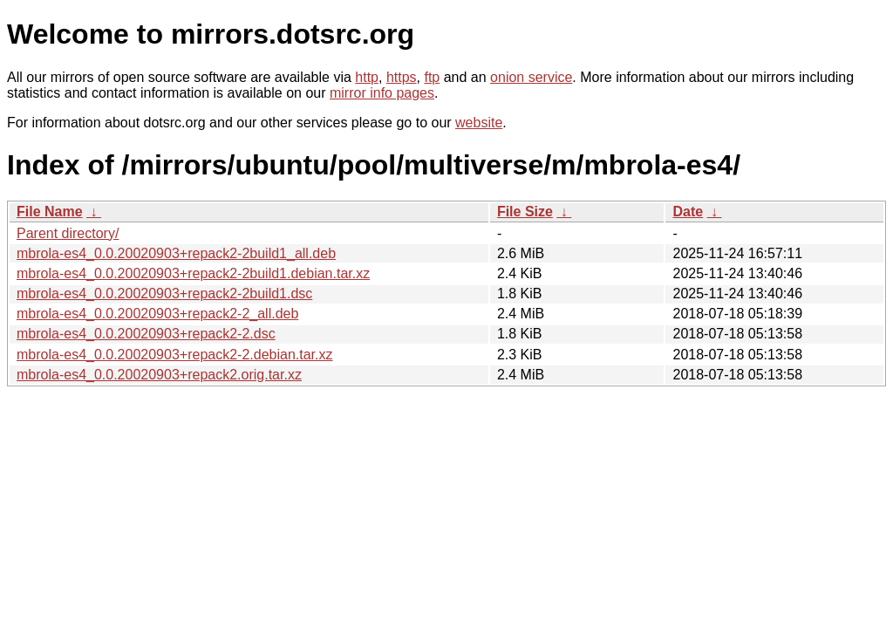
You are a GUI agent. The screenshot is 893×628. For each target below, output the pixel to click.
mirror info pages (382, 92)
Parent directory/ (68, 233)
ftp (432, 77)
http (366, 77)
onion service (531, 77)
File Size (525, 211)
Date (687, 211)
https (401, 77)
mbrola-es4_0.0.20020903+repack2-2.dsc (146, 333)
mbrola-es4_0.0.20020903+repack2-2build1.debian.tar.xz (193, 273)
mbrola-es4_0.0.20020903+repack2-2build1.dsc (164, 293)
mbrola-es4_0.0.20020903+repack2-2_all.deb (157, 313)
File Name (50, 211)
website (478, 122)
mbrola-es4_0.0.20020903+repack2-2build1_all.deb (176, 253)
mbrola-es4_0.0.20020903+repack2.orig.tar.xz (159, 374)
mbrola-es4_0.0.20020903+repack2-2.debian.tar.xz (174, 354)
